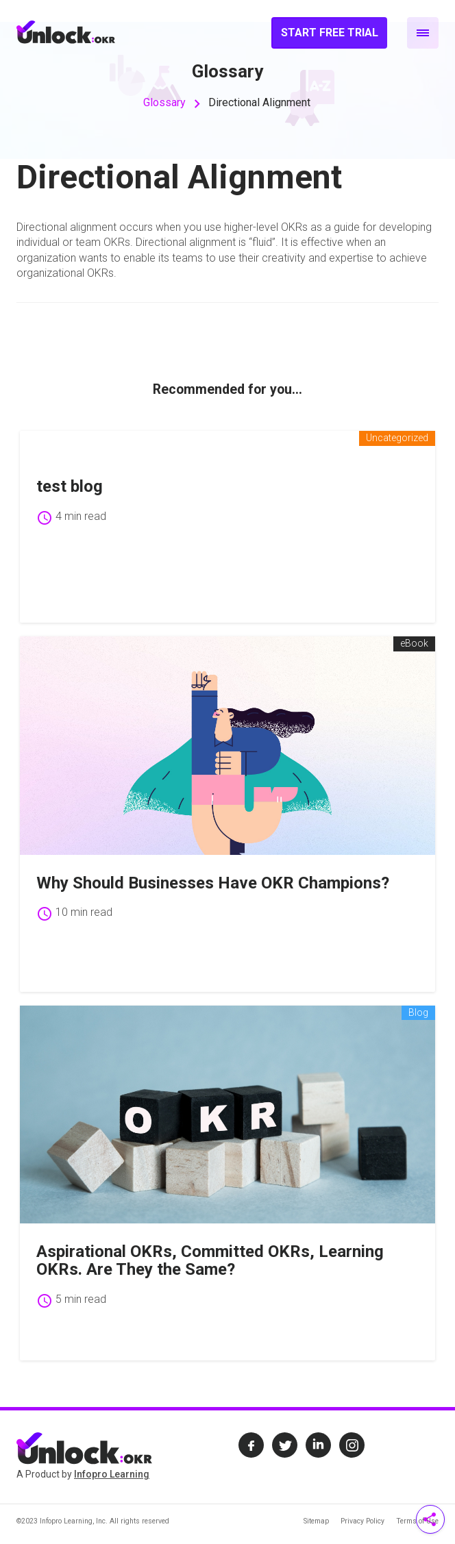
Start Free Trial (329, 32)
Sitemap (316, 1521)
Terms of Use (417, 1521)
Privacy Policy (362, 1521)
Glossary (164, 102)
